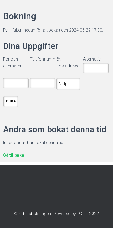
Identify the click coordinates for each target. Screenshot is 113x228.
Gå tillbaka (13, 155)
